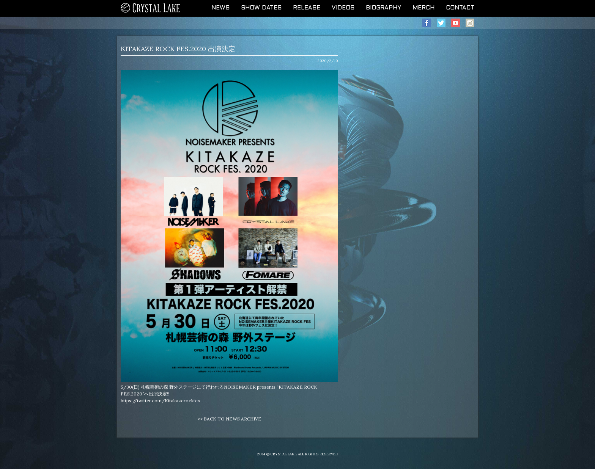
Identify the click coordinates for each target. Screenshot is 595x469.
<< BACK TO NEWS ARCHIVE (229, 419)
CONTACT (460, 8)
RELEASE (306, 8)
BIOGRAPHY (383, 8)
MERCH (423, 8)
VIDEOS (343, 8)
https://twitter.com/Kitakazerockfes (160, 400)
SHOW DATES (261, 8)
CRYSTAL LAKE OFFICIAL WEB (151, 8)
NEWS (220, 8)
